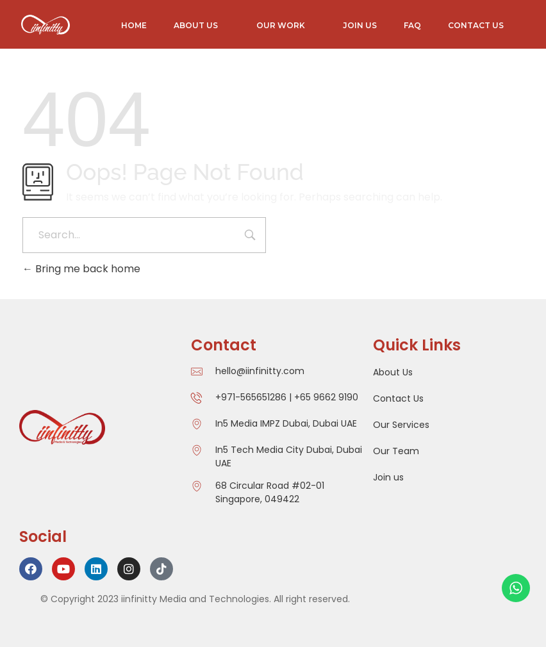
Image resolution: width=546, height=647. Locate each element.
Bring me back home (81, 268)
